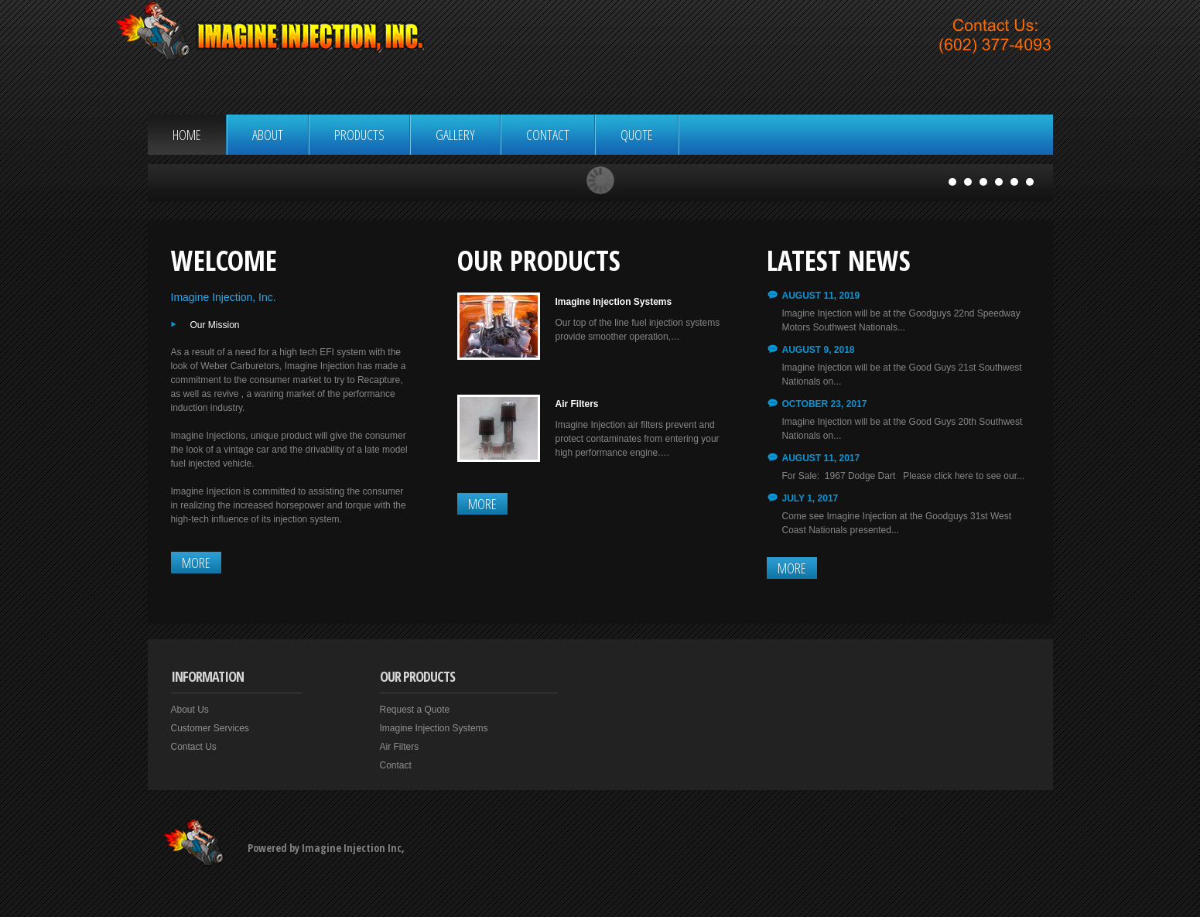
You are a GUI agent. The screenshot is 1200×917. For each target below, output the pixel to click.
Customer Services (210, 728)
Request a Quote (415, 709)
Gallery (455, 134)
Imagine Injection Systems (614, 301)
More (196, 562)
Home (187, 134)
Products (359, 134)
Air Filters (577, 404)
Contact (547, 134)
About (267, 134)
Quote (637, 134)
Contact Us (194, 746)
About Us (190, 709)
